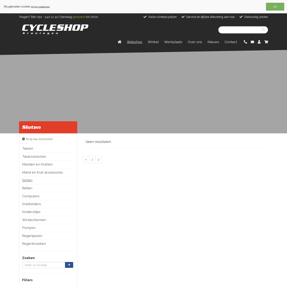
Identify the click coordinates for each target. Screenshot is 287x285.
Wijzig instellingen (40, 6)
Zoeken (28, 258)
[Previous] (86, 159)
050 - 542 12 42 (47, 17)
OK (275, 6)
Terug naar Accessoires (37, 138)
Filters (27, 280)
